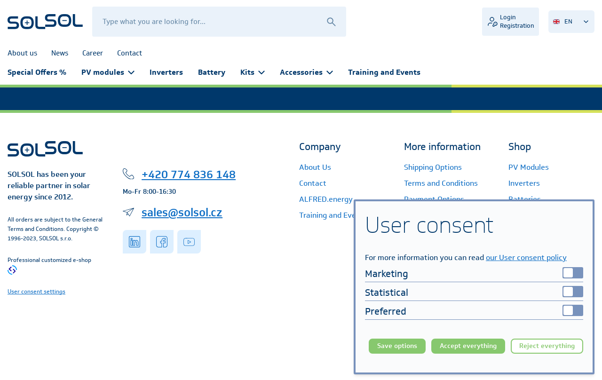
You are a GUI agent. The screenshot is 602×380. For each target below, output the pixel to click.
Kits (252, 72)
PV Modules (528, 167)
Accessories (306, 72)
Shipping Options (433, 167)
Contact (312, 183)
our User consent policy (526, 257)
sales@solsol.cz (182, 212)
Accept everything (468, 346)
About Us (315, 167)
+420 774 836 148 (189, 174)
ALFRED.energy (326, 199)
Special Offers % (37, 72)
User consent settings (36, 291)
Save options (397, 346)
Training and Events (384, 72)
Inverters (166, 72)
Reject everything (547, 346)
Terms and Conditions (441, 183)
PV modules (108, 72)
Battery (211, 72)
